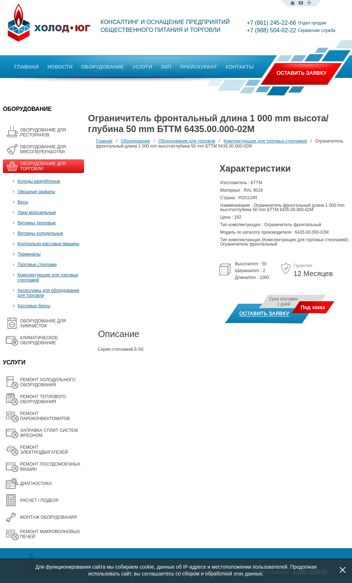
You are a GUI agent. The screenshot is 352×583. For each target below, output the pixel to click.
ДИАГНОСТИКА (36, 483)
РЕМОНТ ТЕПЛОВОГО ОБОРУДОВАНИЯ (43, 399)
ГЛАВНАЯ (26, 67)
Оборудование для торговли (186, 141)
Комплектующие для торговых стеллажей (265, 141)
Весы (23, 202)
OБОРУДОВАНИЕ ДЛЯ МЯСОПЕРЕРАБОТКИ (43, 149)
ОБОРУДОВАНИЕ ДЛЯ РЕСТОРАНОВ (43, 132)
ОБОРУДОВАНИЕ (102, 67)
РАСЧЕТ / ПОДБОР (39, 500)
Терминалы (29, 254)
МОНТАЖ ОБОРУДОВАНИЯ (48, 517)
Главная (104, 141)
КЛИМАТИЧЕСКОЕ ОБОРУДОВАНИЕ (39, 340)
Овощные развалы (36, 191)
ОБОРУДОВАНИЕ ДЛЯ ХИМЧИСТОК (43, 323)
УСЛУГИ (142, 67)
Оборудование (135, 141)
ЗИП (166, 67)
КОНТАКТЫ (240, 67)
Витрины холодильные (40, 233)
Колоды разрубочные (39, 181)
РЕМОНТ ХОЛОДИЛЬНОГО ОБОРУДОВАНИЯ (47, 382)
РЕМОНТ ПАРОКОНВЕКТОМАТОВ (45, 416)
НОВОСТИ (60, 67)
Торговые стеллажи (37, 264)
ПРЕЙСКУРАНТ (198, 67)
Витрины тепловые (37, 222)
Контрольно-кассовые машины (48, 243)
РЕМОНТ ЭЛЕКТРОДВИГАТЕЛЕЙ (44, 450)
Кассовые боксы (34, 305)
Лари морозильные (37, 212)
